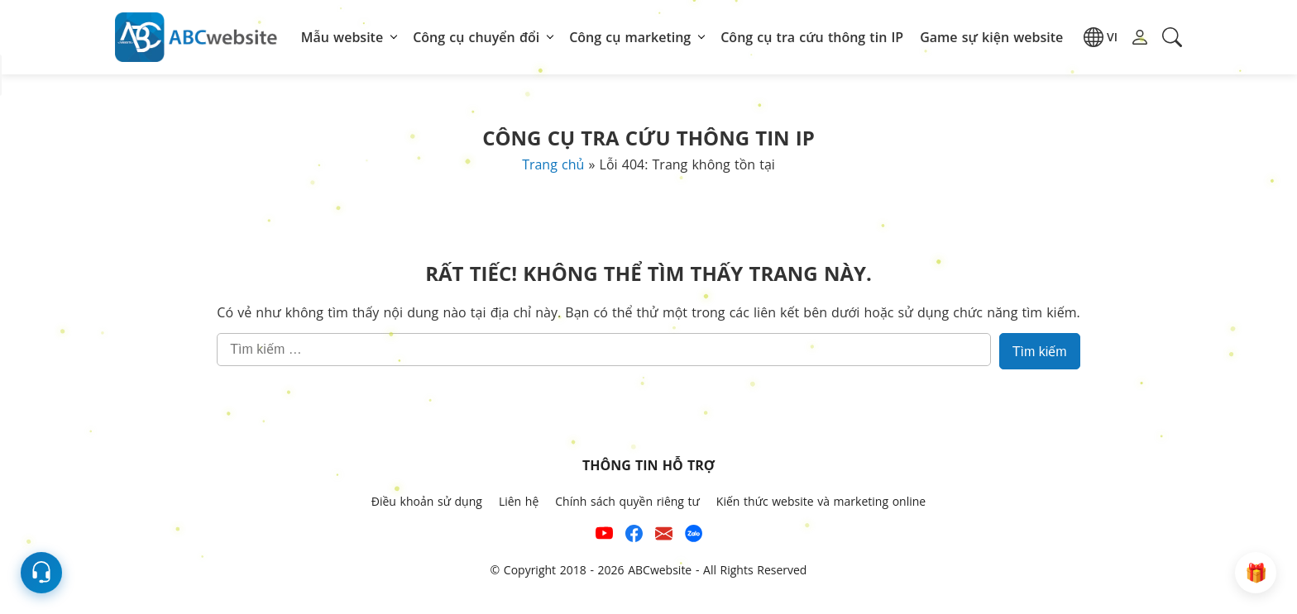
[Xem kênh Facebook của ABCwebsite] (634, 536)
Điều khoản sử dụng (426, 501)
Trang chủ (553, 164)
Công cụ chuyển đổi (476, 37)
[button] (1101, 37)
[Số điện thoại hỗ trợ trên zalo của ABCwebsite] (693, 536)
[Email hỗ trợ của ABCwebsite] (663, 536)
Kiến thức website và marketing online (821, 501)
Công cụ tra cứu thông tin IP (811, 37)
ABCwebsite (660, 570)
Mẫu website (342, 37)
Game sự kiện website (991, 37)
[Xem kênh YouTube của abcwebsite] (604, 536)
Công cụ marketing (630, 37)
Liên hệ (518, 501)
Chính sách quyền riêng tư (627, 501)
